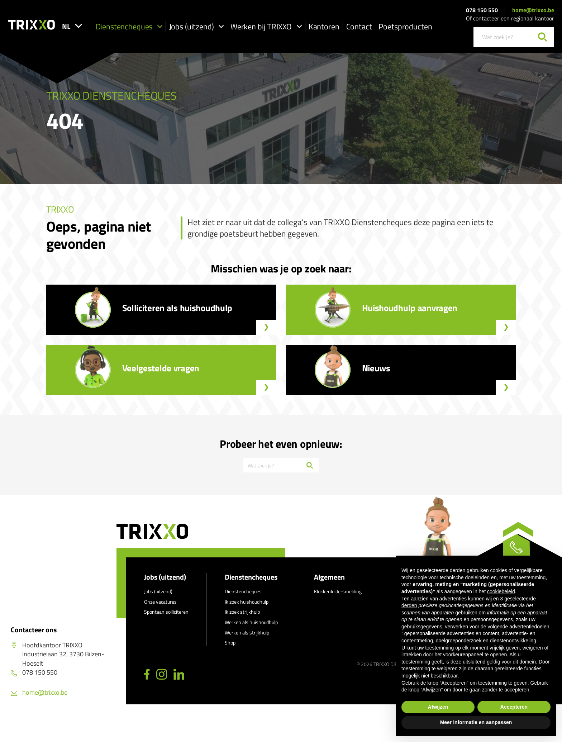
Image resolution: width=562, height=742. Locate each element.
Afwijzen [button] (438, 707)
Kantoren (354, 27)
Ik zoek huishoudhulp (246, 607)
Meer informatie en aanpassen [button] (476, 722)
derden (409, 605)
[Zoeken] (542, 38)
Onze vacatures (160, 607)
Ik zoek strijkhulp (242, 617)
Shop (230, 648)
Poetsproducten (436, 27)
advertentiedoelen (529, 626)
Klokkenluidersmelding (338, 596)
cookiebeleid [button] (501, 591)
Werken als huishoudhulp (251, 627)
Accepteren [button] (514, 707)
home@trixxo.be (533, 11)
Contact (390, 27)
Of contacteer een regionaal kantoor (510, 19)
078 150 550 (482, 11)
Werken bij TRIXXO (296, 27)
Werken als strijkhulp (247, 638)
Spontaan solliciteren (166, 617)
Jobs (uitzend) (227, 27)
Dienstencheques (159, 27)
